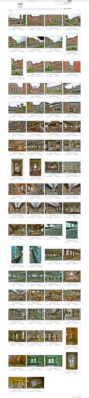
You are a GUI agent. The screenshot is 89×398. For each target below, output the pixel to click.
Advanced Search (68, 2)
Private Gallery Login (33, 0)
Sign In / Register (68, 8)
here (66, 4)
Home (11, 11)
